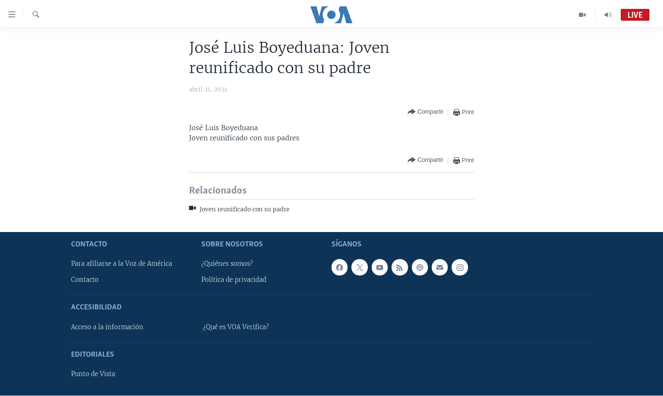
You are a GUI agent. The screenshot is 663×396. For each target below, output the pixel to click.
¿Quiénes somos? (227, 264)
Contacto (85, 280)
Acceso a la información (107, 327)
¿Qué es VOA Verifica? (236, 327)
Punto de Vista (93, 374)
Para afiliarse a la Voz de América (121, 264)
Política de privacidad (233, 280)
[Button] (425, 112)
